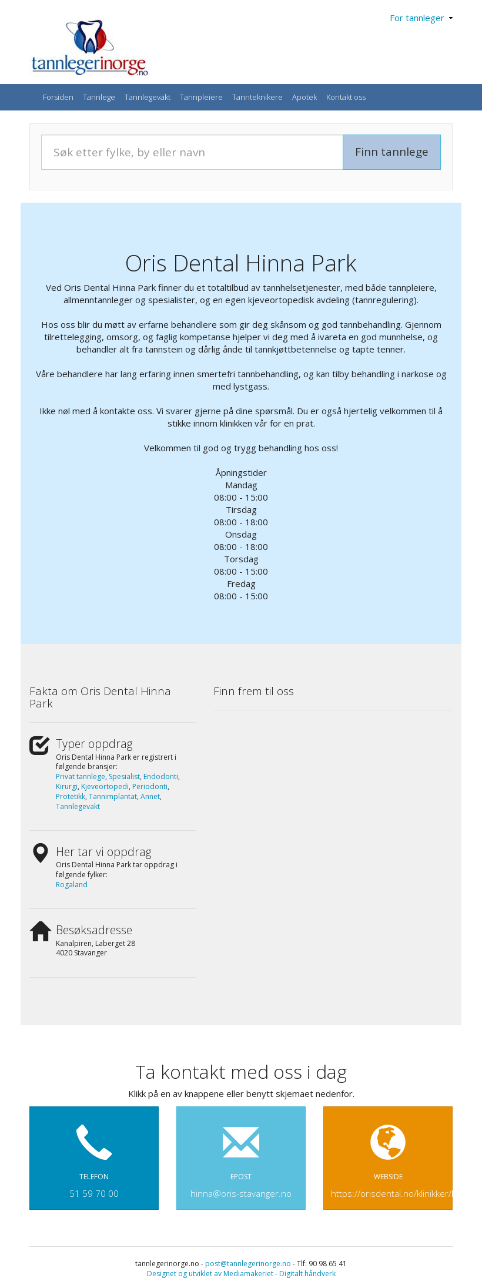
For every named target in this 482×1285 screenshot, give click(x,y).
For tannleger (421, 18)
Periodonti (150, 786)
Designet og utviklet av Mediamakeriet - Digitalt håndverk (241, 1274)
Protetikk (70, 796)
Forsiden (58, 97)
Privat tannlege (80, 776)
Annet (150, 796)
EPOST (241, 1155)
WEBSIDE (392, 1155)
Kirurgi (67, 786)
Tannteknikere (257, 97)
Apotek (304, 97)
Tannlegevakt (147, 97)
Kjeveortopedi (105, 786)
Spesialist (124, 776)
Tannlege (99, 97)
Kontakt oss (346, 97)
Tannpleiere (201, 97)
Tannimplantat (113, 796)
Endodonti (160, 776)
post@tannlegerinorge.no (248, 1264)
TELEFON (94, 1155)
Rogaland (72, 885)
